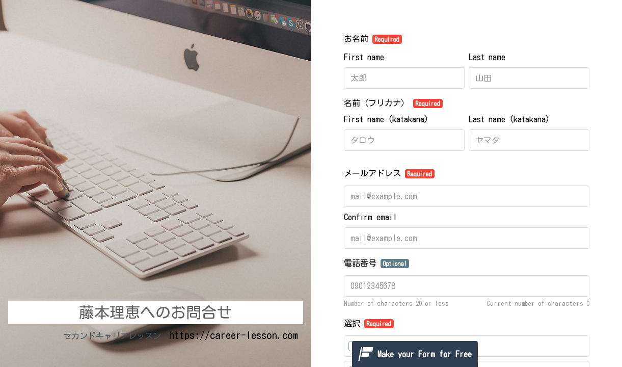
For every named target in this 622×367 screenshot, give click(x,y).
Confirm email (370, 217)
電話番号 (377, 263)
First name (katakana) (386, 119)
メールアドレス (389, 173)
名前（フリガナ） (393, 103)
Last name (487, 57)
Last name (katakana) (509, 119)
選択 (369, 323)
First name (364, 57)
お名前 (373, 39)
